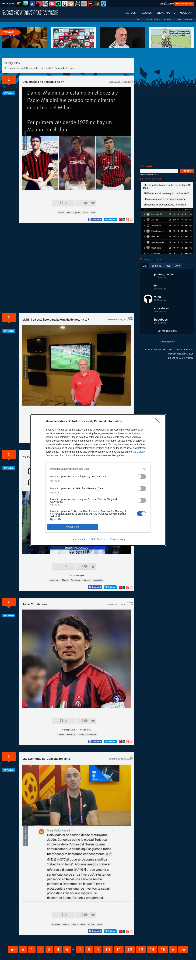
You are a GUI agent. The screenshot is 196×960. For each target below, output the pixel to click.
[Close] (158, 421)
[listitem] (98, 469)
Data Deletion (78, 539)
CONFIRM (72, 526)
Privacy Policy (117, 539)
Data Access (98, 539)
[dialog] (98, 480)
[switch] (141, 476)
